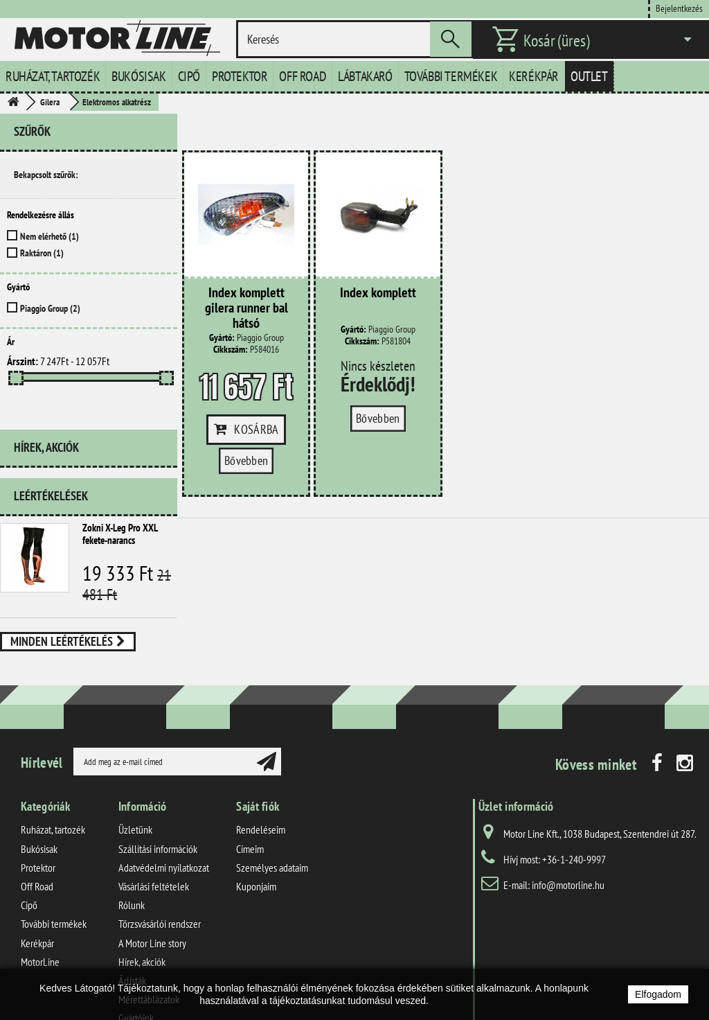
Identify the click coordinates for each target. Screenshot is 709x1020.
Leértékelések (51, 460)
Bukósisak (138, 76)
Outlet (589, 76)
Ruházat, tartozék (53, 76)
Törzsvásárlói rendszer (159, 867)
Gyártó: (222, 338)
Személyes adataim (272, 810)
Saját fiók (257, 749)
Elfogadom (658, 994)
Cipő (189, 76)
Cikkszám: (230, 349)
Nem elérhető (49, 236)
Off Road (302, 76)
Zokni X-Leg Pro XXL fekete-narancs (119, 498)
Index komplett (378, 293)
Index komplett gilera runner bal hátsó (246, 308)
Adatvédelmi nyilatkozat (163, 810)
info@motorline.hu (568, 828)
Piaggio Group (50, 308)
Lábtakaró (365, 76)
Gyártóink (136, 960)
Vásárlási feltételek (153, 829)
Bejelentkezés (679, 8)
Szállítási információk (157, 791)
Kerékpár (534, 76)
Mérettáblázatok (148, 942)
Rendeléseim (260, 773)
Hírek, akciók (46, 417)
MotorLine (40, 904)
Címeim (250, 791)
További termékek (451, 76)
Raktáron (42, 253)
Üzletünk (135, 773)
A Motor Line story (152, 885)
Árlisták (132, 923)
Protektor (239, 76)
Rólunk (131, 847)
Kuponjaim (256, 829)
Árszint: (22, 361)
